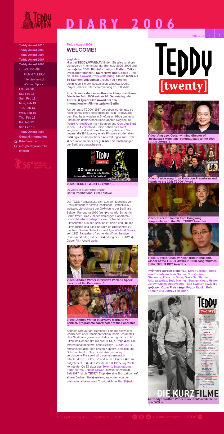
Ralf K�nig (126, 381)
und (180, 289)
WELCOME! (32, 69)
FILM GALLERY (34, 74)
